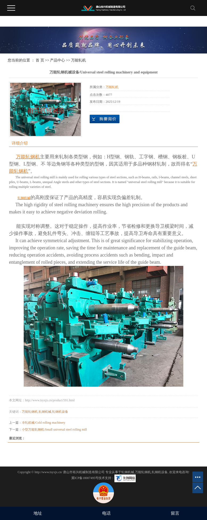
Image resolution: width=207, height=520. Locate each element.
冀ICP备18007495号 (85, 478)
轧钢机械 (45, 412)
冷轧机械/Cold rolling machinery (43, 422)
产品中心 (57, 60)
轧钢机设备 (60, 412)
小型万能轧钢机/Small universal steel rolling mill (54, 429)
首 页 (40, 60)
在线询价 (104, 119)
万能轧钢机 (30, 412)
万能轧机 (78, 60)
